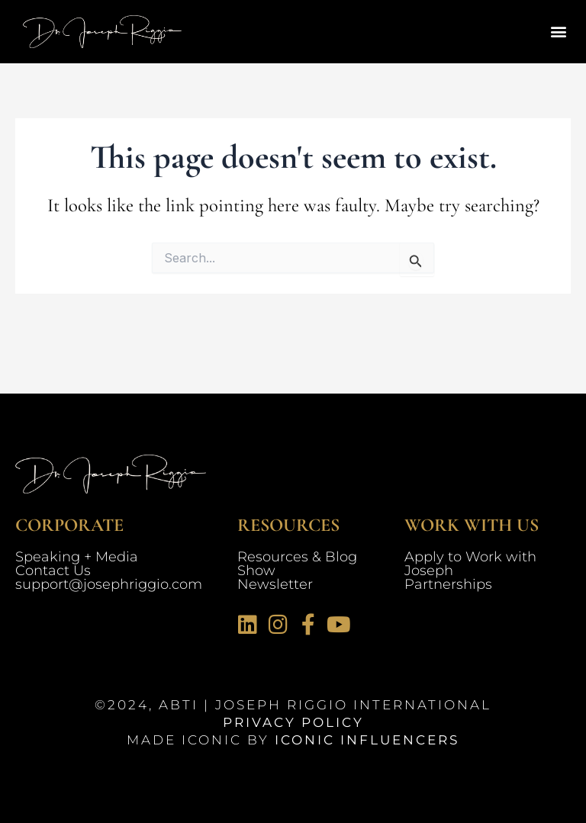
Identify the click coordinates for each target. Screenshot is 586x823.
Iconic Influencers (367, 739)
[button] (558, 31)
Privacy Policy (293, 722)
